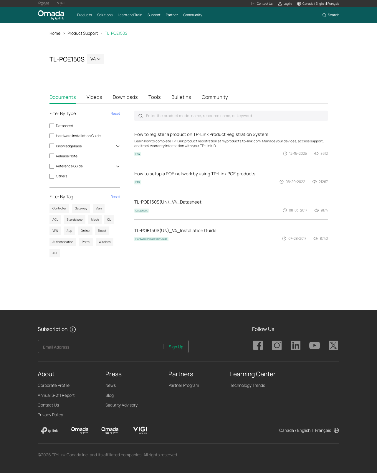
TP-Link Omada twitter (333, 346)
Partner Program (183, 385)
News (110, 385)
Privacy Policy (50, 414)
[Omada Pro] (110, 430)
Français (323, 430)
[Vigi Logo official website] (61, 3)
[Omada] (79, 430)
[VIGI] (140, 430)
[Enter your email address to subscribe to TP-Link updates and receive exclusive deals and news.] (100, 348)
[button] (262, 3)
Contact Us (48, 405)
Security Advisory (121, 405)
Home (54, 33)
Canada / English (294, 430)
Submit (140, 116)
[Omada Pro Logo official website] (43, 3)
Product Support (82, 33)
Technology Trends (247, 385)
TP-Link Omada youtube (314, 346)
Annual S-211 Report (56, 395)
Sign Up (176, 346)
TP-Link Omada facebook (258, 346)
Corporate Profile (54, 385)
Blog (109, 395)
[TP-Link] (49, 430)
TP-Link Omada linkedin (296, 346)
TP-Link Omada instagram (277, 346)
